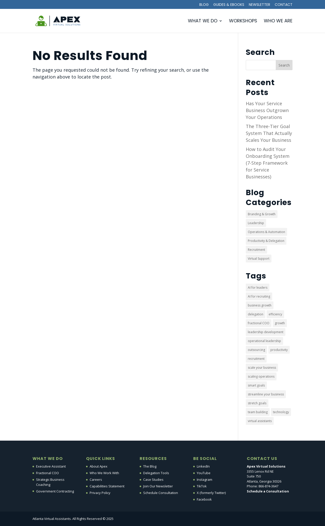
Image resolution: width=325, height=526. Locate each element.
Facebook (204, 499)
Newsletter (259, 5)
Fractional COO (47, 473)
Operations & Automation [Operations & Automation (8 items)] (266, 232)
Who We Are (278, 21)
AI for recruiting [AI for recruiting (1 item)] (259, 296)
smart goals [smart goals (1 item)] (256, 385)
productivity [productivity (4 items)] (279, 350)
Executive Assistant (51, 466)
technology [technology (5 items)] (281, 412)
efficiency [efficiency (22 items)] (275, 314)
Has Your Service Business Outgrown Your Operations (267, 110)
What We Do (202, 21)
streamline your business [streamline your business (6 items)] (266, 394)
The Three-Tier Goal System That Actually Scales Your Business (269, 133)
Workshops (243, 21)
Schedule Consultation (160, 492)
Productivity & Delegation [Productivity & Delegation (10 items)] (266, 241)
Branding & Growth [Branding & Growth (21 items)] (261, 214)
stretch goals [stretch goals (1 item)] (257, 403)
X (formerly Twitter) (211, 492)
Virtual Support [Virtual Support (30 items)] (258, 258)
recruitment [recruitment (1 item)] (256, 359)
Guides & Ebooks (228, 5)
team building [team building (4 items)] (258, 412)
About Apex (98, 466)
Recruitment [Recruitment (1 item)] (256, 249)
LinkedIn (203, 466)
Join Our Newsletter (158, 486)
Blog (204, 5)
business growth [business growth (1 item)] (259, 305)
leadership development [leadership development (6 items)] (265, 332)
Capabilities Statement (107, 486)
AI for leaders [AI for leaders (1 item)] (257, 287)
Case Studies (153, 479)
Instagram (204, 479)
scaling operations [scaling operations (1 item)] (261, 376)
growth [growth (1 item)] (280, 323)
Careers (96, 479)
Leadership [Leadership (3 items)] (256, 223)
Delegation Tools (156, 473)
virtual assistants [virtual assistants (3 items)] (260, 421)
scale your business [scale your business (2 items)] (262, 367)
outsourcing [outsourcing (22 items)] (256, 350)
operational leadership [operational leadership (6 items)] (264, 341)
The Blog (149, 466)
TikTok (202, 486)
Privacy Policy (100, 492)
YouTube (203, 473)
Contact (283, 5)
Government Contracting (55, 491)
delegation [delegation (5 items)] (255, 314)
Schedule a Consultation (268, 491)
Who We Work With (104, 473)
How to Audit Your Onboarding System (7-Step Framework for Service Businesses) (267, 163)
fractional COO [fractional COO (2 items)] (258, 323)
